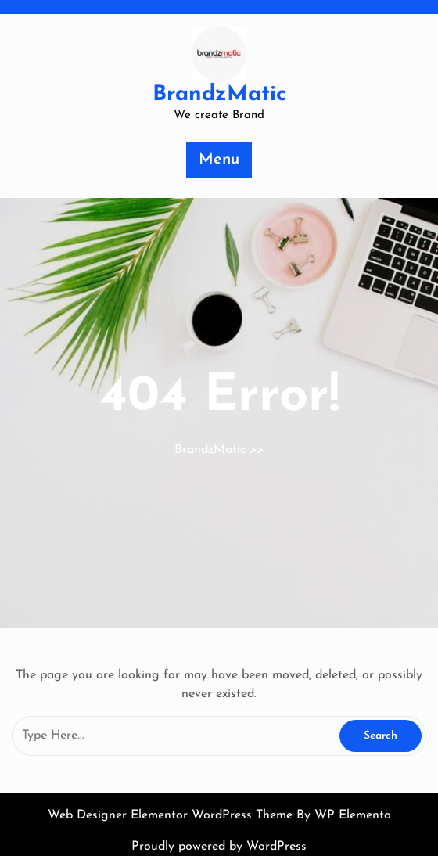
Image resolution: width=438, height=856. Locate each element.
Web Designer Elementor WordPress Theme (172, 815)
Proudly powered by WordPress (219, 846)
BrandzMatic (219, 95)
